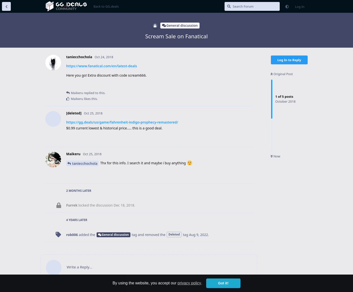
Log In (300, 6)
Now (275, 156)
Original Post (282, 74)
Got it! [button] (223, 283)
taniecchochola (84, 163)
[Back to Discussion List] (6, 6)
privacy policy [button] (189, 283)
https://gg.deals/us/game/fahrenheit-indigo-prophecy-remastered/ (122, 122)
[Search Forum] (252, 6)
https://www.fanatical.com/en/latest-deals (101, 66)
